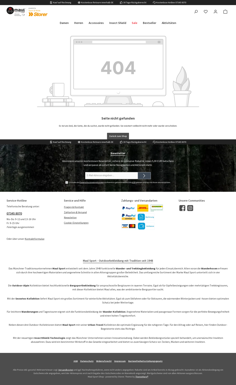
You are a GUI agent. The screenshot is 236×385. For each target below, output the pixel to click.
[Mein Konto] (215, 11)
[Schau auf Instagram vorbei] (190, 208)
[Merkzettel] (206, 11)
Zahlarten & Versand (75, 212)
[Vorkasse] (146, 226)
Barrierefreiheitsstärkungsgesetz (145, 361)
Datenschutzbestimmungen (92, 182)
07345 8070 (180, 2)
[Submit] (144, 175)
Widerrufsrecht (104, 361)
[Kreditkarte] (128, 226)
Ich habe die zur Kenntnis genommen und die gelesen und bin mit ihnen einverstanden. (120, 182)
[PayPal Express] (128, 217)
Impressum (120, 361)
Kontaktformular (34, 238)
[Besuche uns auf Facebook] (182, 208)
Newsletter (70, 217)
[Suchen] (196, 11)
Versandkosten (65, 369)
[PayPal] (128, 208)
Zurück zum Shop (118, 136)
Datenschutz (87, 361)
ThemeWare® (141, 376)
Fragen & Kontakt (74, 207)
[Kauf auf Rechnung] (146, 217)
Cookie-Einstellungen (76, 222)
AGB (134, 182)
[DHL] (142, 208)
